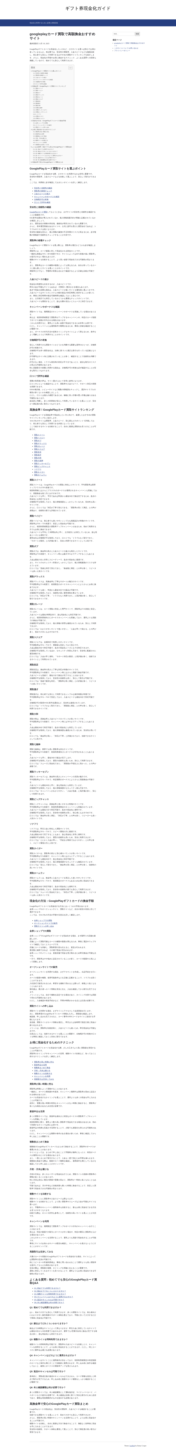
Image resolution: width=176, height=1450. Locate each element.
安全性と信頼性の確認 (41, 73)
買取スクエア (39, 99)
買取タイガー (40, 116)
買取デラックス (39, 95)
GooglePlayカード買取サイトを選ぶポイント (47, 71)
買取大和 (37, 105)
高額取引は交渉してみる (42, 144)
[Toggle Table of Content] (69, 68)
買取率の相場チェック (41, 75)
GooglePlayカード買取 (38, 212)
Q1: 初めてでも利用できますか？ (44, 149)
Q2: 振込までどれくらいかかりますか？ (46, 151)
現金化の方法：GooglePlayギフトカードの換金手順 (49, 121)
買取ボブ (37, 92)
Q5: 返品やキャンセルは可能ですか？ (45, 157)
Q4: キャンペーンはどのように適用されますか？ (49, 155)
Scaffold (132, 1446)
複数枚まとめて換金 (41, 136)
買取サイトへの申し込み (42, 127)
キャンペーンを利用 (41, 142)
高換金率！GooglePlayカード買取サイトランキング (49, 86)
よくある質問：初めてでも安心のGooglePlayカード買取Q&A (52, 147)
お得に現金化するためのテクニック (44, 129)
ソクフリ (38, 114)
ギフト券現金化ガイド (88, 8)
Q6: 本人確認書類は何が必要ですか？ (45, 160)
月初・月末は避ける (41, 138)
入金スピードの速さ (41, 77)
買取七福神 (39, 107)
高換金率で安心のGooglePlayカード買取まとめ (47, 162)
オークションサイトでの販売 (43, 125)
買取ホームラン (40, 118)
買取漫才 (37, 103)
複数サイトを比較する (41, 140)
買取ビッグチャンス (41, 112)
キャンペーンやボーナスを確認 (44, 79)
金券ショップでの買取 (41, 123)
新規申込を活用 (39, 134)
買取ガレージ (39, 97)
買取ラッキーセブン (41, 110)
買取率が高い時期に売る (42, 131)
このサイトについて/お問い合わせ (126, 48)
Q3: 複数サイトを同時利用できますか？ (46, 153)
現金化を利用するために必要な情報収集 (44, 23)
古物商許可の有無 (40, 81)
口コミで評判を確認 (41, 84)
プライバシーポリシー (122, 51)
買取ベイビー (39, 90)
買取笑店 (37, 101)
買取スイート (39, 88)
